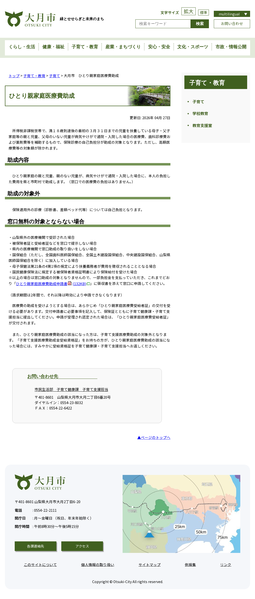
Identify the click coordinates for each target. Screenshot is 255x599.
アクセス (82, 545)
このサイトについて (40, 564)
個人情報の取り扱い (97, 564)
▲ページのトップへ (153, 437)
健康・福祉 (53, 46)
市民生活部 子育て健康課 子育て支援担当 (71, 389)
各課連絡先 (35, 545)
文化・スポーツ (192, 46)
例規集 (190, 564)
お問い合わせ (232, 23)
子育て (54, 75)
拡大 (188, 11)
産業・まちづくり (123, 46)
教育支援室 (202, 126)
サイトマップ (150, 564)
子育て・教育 (85, 46)
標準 (203, 12)
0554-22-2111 (36, 509)
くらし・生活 (22, 46)
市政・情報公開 (231, 46)
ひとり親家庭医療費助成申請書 (53, 283)
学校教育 (200, 114)
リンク (225, 564)
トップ (14, 75)
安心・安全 (159, 46)
